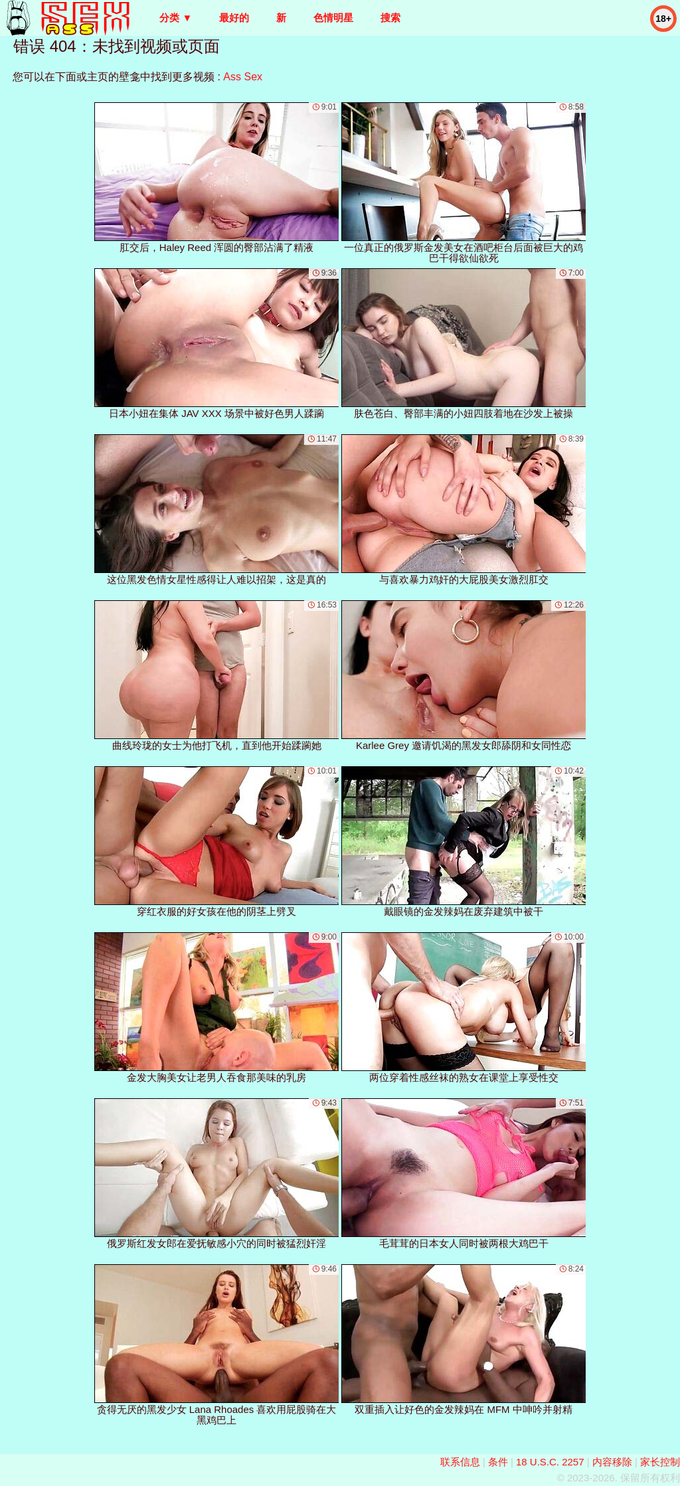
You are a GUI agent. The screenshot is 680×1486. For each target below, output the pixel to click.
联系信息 (460, 1461)
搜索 (390, 17)
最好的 (234, 17)
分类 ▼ (175, 17)
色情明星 (333, 17)
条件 (498, 1461)
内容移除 (612, 1461)
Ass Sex (242, 76)
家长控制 (660, 1461)
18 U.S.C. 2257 (550, 1461)
